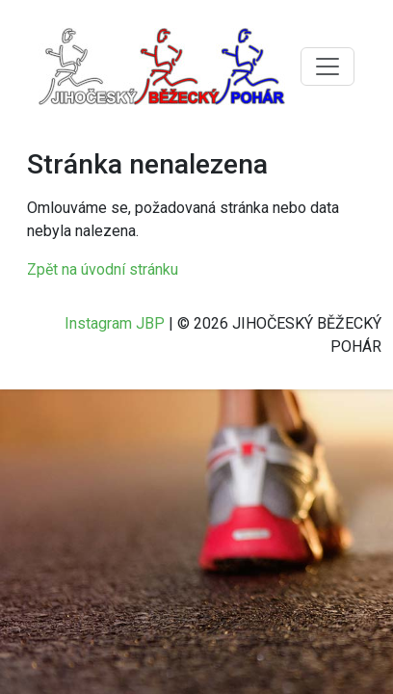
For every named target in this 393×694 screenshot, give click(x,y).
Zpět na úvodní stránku (102, 269)
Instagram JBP (115, 323)
